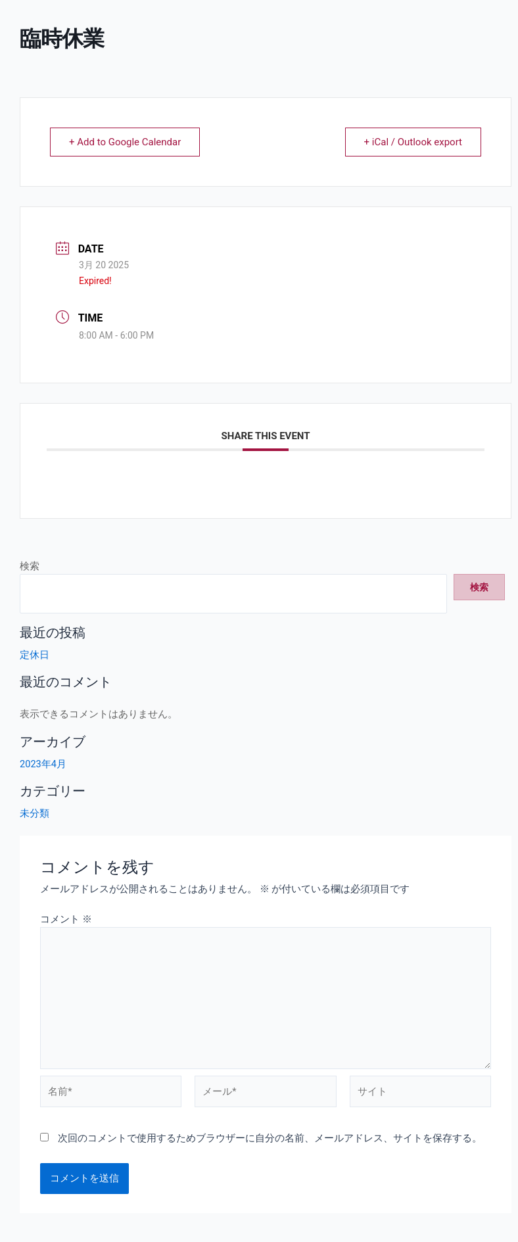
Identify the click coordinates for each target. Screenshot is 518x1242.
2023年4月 (43, 764)
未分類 (34, 813)
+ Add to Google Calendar (125, 142)
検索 (29, 566)
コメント (66, 919)
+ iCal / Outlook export (413, 142)
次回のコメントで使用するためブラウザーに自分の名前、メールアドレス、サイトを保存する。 (270, 1138)
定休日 (34, 655)
